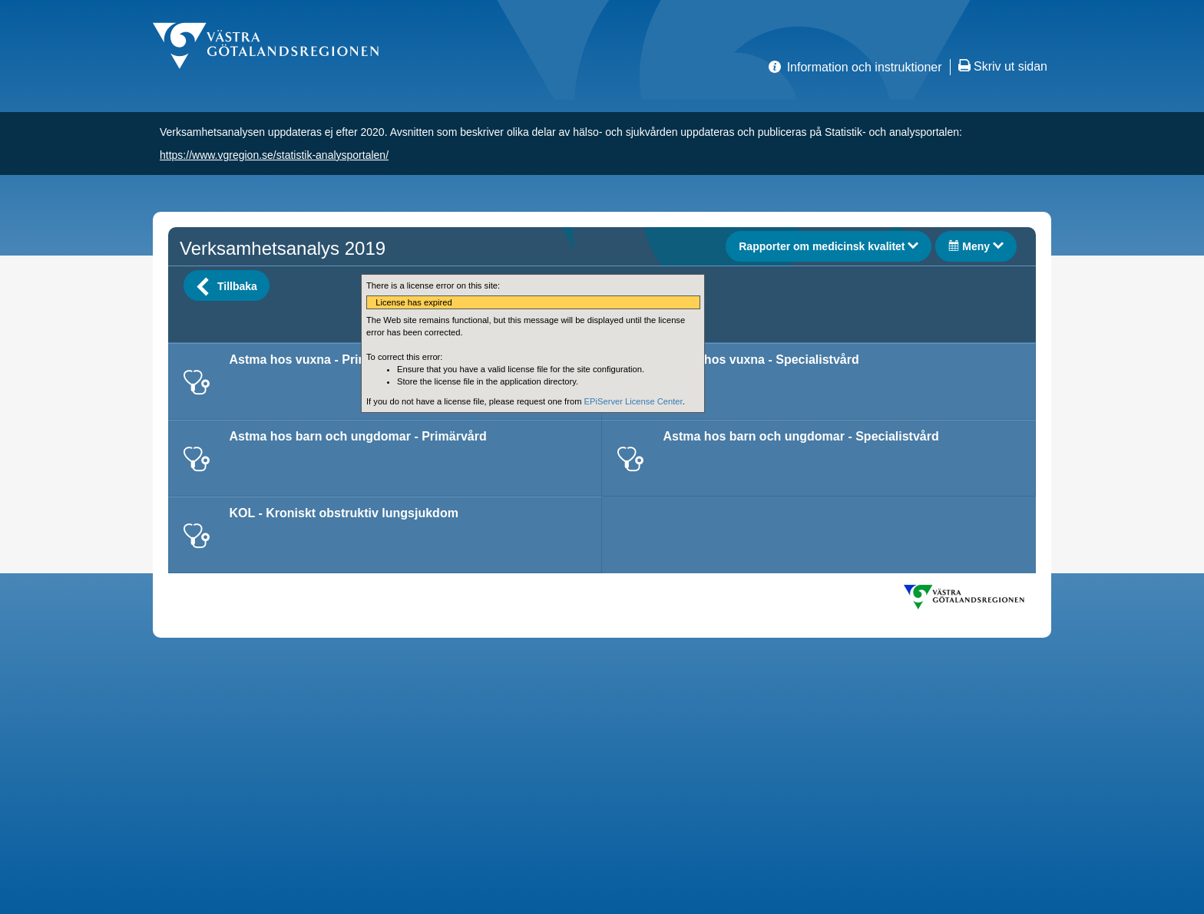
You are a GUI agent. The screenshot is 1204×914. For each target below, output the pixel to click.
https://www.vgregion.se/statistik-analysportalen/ (274, 155)
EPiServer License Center (633, 401)
